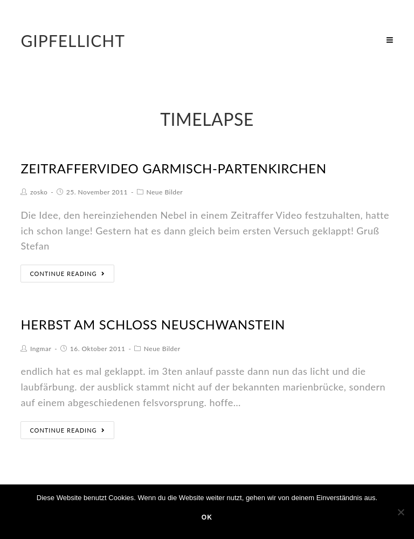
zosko (38, 192)
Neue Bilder (164, 192)
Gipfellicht (72, 40)
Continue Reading (67, 273)
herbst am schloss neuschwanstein (152, 324)
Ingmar (40, 349)
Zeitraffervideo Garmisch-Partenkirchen (173, 168)
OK (207, 517)
